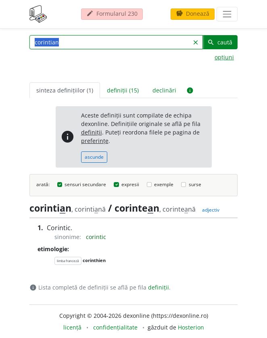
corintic (96, 237)
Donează (192, 13)
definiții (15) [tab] (123, 90)
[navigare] (227, 14)
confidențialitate (115, 327)
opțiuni (224, 57)
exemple (163, 184)
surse (195, 184)
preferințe (94, 141)
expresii (130, 184)
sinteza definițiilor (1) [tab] (64, 90)
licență (72, 327)
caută (219, 42)
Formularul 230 (112, 13)
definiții (91, 132)
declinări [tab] (164, 90)
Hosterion (191, 327)
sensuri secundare (85, 184)
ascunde (94, 156)
